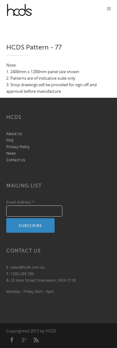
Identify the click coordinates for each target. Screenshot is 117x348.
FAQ (9, 140)
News (11, 153)
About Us (14, 133)
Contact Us (15, 159)
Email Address (20, 202)
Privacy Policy (18, 146)
